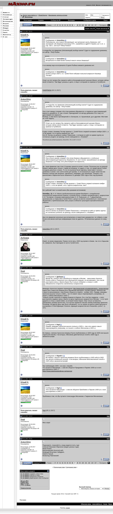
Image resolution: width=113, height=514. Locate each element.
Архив (105, 504)
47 (55, 25)
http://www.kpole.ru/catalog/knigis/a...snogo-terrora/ (90, 288)
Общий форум (42, 15)
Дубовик (25, 238)
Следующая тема (71, 467)
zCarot (68, 508)
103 (92, 25)
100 (83, 25)
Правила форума (26, 488)
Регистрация (28, 20)
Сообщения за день (89, 20)
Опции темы (89, 28)
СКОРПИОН (47, 90)
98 (77, 25)
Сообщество (55, 20)
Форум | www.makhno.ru (30, 15)
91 (60, 25)
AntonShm (26, 99)
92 (62, 25)
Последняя (103, 25)
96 (72, 25)
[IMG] (22, 483)
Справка (41, 20)
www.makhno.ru (97, 504)
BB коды (23, 481)
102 (89, 25)
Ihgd (23, 271)
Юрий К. (25, 35)
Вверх (110, 504)
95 (70, 25)
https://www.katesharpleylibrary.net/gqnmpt (57, 371)
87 (57, 25)
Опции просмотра (102, 28)
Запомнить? (105, 15)
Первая (49, 25)
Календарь (71, 20)
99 (80, 25)
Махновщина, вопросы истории (58, 15)
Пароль (87, 17)
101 (86, 25)
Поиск (105, 20)
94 (67, 25)
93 (65, 25)
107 (95, 25)
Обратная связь (86, 504)
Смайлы (23, 482)
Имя (86, 15)
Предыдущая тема (59, 467)
